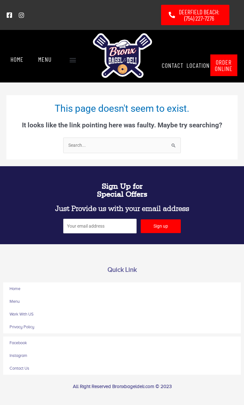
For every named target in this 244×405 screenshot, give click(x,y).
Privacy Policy (22, 326)
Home (15, 288)
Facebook (18, 342)
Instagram (18, 355)
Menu (15, 301)
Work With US (22, 314)
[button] (72, 60)
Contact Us (19, 368)
